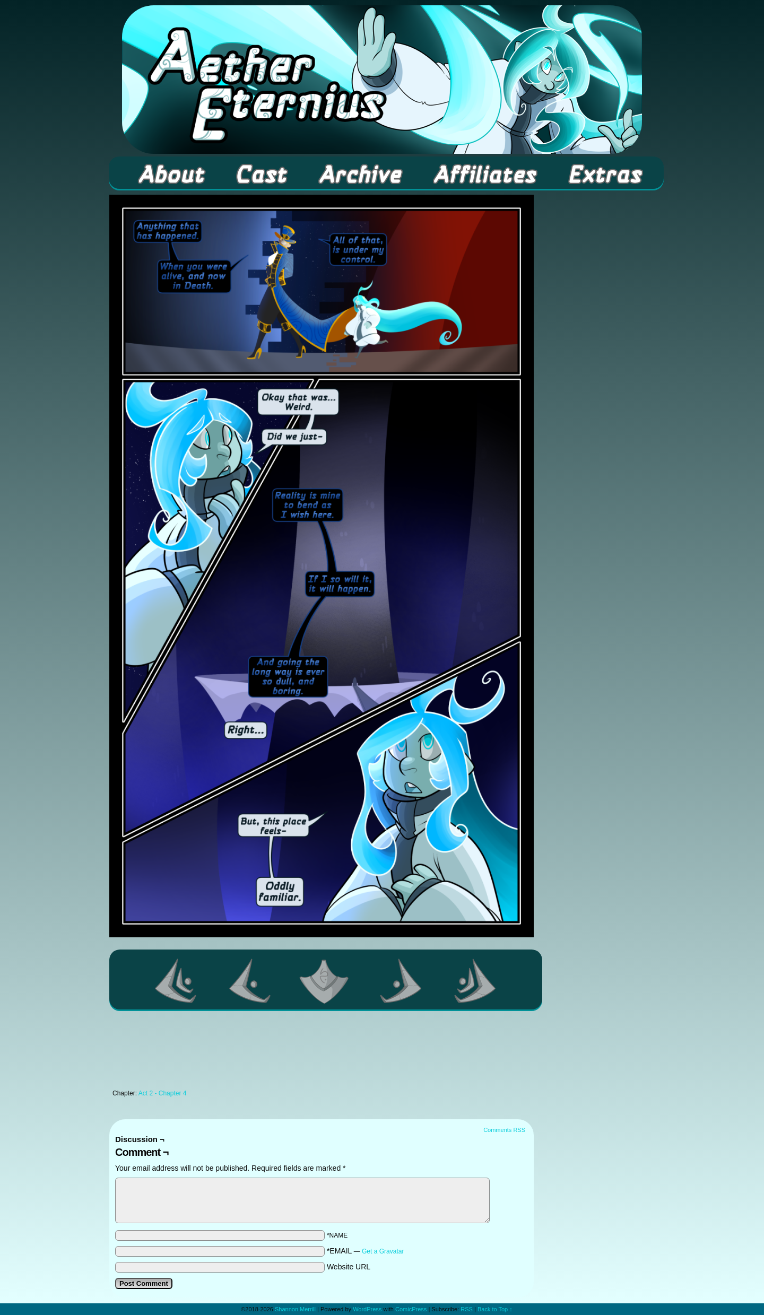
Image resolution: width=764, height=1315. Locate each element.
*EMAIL (365, 1251)
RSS (467, 1309)
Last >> (475, 980)
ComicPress (411, 1309)
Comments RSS (504, 1130)
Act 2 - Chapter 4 (162, 1093)
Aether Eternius (382, 79)
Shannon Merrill (295, 1309)
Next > (401, 980)
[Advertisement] (321, 1053)
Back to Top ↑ (495, 1309)
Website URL (348, 1266)
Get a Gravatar (383, 1251)
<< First (176, 980)
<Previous (250, 980)
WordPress (367, 1309)
